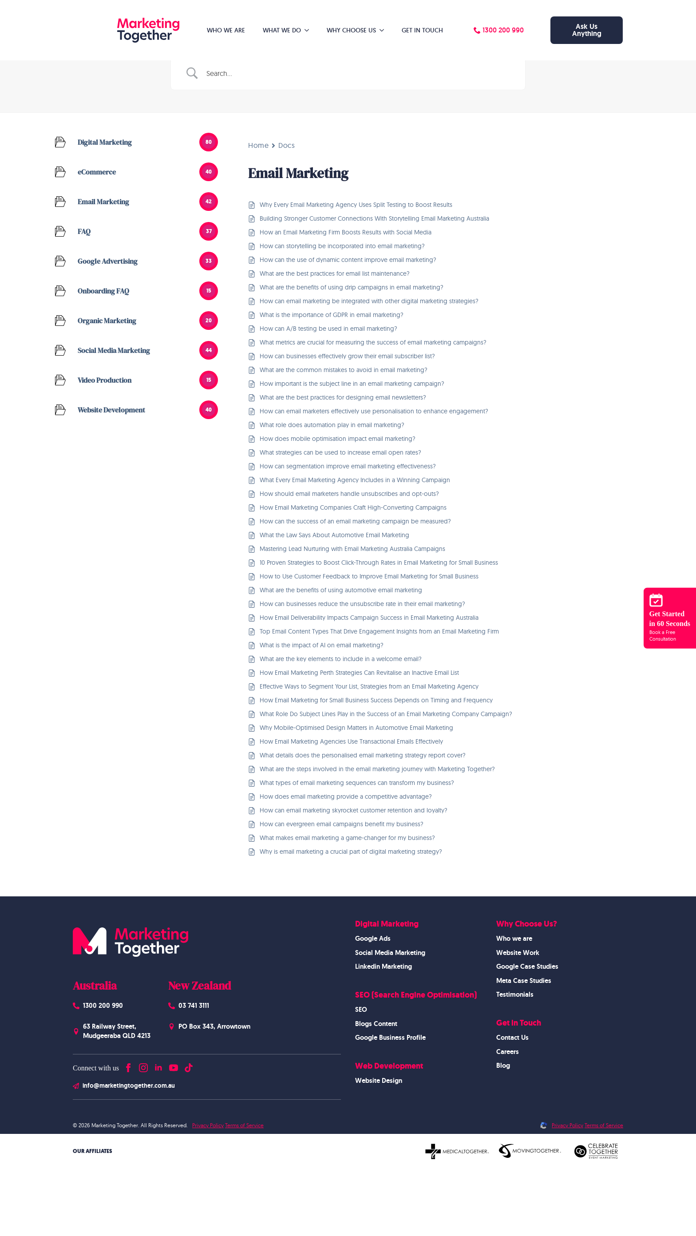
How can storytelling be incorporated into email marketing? (342, 246)
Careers (507, 1051)
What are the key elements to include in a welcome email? (341, 659)
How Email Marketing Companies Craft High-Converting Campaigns (353, 507)
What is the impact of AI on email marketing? (322, 645)
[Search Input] (359, 73)
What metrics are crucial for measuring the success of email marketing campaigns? (373, 342)
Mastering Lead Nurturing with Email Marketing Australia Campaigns (352, 549)
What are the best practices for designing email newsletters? (343, 397)
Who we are (514, 938)
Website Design (378, 1080)
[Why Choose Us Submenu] (384, 30)
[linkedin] (158, 1066)
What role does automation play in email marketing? (332, 425)
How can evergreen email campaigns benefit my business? (341, 824)
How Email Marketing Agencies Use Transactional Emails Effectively (351, 741)
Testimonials (515, 994)
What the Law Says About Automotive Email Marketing (334, 535)
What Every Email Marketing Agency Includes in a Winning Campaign (355, 480)
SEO (361, 1009)
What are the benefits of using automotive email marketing (341, 590)
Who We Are (226, 30)
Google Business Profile (390, 1037)
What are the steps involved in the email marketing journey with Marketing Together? (377, 769)
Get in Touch (422, 30)
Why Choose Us (351, 30)
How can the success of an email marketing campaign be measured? (355, 521)
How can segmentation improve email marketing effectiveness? (348, 466)
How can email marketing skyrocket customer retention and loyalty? (353, 810)
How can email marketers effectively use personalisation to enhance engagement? (374, 411)
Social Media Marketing (390, 952)
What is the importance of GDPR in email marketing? (331, 315)
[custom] (189, 1066)
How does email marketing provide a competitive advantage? (346, 796)
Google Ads (373, 938)
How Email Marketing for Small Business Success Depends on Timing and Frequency (376, 700)
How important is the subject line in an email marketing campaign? (352, 384)
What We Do (282, 30)
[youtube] (173, 1066)
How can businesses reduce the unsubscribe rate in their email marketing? (362, 604)
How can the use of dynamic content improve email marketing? (348, 260)
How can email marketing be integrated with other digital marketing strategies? (369, 301)
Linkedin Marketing (383, 966)
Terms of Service (244, 1125)
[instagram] (143, 1066)
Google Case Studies (527, 966)
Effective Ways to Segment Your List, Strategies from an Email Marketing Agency (369, 686)
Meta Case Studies (523, 980)
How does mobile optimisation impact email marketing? (337, 439)
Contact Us (512, 1037)
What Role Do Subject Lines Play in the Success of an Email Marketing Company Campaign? (386, 714)
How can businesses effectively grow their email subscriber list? (347, 356)
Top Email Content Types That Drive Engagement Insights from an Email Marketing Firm (379, 631)
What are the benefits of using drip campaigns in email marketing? (351, 287)
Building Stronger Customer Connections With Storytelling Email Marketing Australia (374, 218)
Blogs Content (376, 1023)
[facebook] (128, 1066)
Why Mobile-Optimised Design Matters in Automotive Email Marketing (356, 728)
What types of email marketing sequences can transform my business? (357, 783)
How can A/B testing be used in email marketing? (328, 329)
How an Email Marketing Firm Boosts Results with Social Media (345, 232)
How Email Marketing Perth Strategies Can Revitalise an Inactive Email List (359, 673)
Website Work (517, 952)
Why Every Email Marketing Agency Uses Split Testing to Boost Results (356, 205)
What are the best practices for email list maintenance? (335, 273)
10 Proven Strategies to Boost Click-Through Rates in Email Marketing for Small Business (379, 562)
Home (258, 145)
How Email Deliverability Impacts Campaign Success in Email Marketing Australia (369, 618)
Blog (503, 1065)
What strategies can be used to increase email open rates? (340, 452)
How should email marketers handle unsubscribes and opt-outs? (349, 494)
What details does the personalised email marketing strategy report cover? (363, 755)
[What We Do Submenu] (309, 30)
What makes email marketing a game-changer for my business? (347, 838)
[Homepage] (130, 30)
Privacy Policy (208, 1125)
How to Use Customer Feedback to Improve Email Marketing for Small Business (369, 576)
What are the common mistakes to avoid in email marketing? (343, 370)
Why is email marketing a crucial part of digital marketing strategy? (351, 852)
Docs (286, 145)
